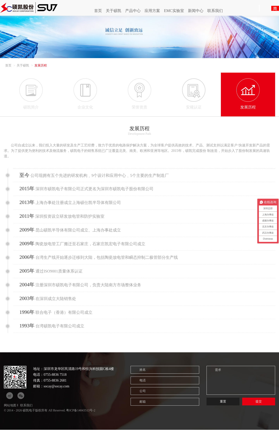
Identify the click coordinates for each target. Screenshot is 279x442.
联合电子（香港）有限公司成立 (59, 323)
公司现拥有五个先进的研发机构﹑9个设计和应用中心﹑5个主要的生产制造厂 (99, 176)
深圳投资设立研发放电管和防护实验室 (65, 220)
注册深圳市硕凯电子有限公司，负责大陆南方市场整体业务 (84, 293)
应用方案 (152, 11)
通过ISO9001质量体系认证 (53, 278)
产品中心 (133, 11)
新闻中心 (195, 11)
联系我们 (215, 11)
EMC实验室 (174, 11)
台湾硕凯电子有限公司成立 (54, 337)
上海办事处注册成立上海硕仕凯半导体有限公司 (74, 205)
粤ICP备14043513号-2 (80, 422)
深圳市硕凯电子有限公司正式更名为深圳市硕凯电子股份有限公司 (91, 190)
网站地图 (10, 417)
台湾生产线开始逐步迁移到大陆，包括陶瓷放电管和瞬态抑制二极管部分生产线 (103, 264)
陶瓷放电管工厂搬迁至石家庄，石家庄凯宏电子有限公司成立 (86, 249)
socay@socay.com (56, 398)
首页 (98, 11)
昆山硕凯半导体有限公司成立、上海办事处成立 (74, 234)
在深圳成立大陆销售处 (50, 308)
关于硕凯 (113, 11)
